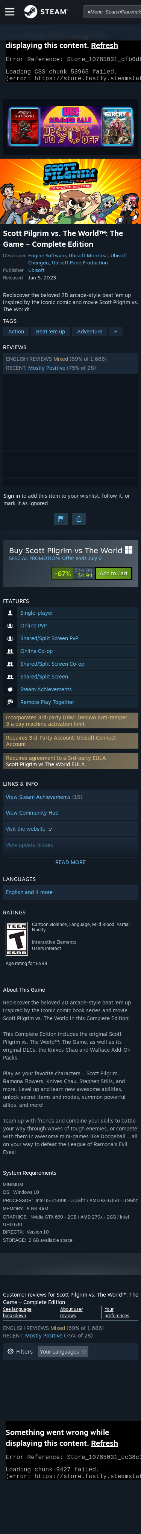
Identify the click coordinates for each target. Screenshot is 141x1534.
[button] (70, 367)
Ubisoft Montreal (88, 260)
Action (16, 336)
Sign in (11, 500)
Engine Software (47, 260)
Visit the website (30, 833)
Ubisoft (36, 275)
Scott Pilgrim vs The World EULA (45, 768)
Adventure (89, 336)
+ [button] (115, 336)
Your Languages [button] (59, 1356)
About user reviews (71, 1317)
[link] (73, 578)
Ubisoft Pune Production (80, 267)
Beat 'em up (50, 336)
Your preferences (117, 1317)
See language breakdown (17, 1317)
